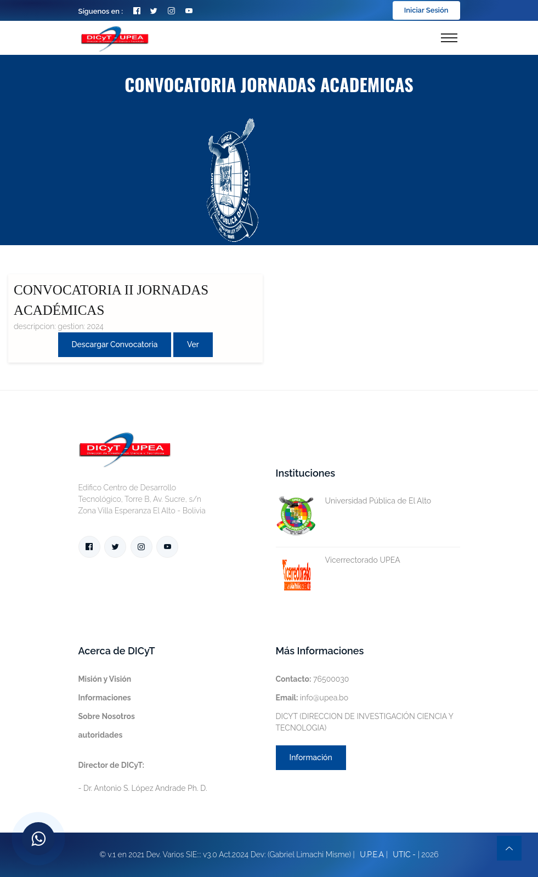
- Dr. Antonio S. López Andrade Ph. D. (142, 777)
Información (311, 757)
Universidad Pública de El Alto (354, 501)
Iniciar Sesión (426, 10)
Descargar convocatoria (115, 344)
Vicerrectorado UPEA (338, 560)
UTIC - (404, 854)
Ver (193, 344)
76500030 (312, 679)
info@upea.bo (312, 697)
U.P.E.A (372, 854)
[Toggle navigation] (449, 38)
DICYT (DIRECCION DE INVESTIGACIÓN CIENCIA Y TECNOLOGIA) (365, 722)
